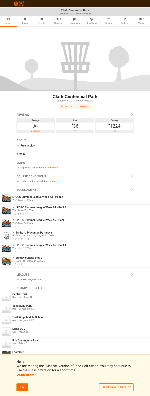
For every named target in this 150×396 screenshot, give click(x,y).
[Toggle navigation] (135, 4)
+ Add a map (51, 167)
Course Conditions (75, 176)
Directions (66, 106)
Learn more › (26, 374)
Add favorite (83, 106)
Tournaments (75, 190)
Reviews (75, 114)
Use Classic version (116, 387)
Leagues (75, 274)
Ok (22, 387)
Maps (75, 163)
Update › (53, 181)
